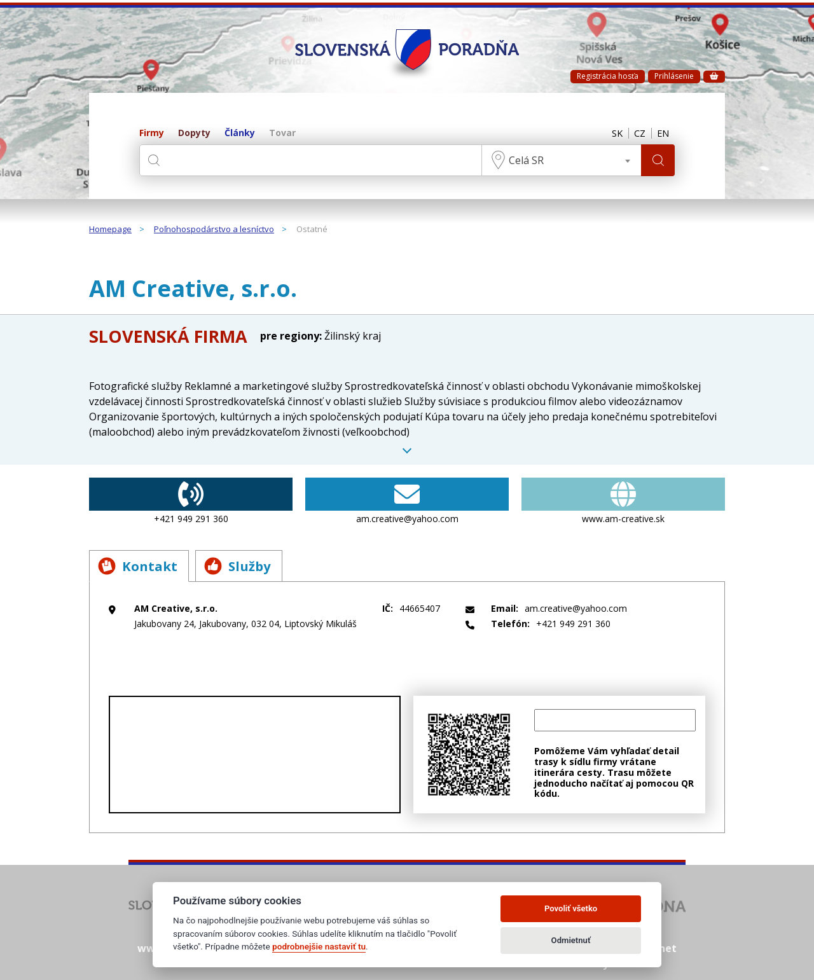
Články (239, 133)
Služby (245, 565)
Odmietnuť (571, 940)
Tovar (282, 133)
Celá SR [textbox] (524, 160)
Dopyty (194, 133)
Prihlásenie (674, 76)
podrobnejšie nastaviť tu (319, 946)
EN (662, 133)
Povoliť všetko (570, 908)
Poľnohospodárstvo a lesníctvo (214, 229)
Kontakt (140, 565)
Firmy (151, 133)
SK (611, 133)
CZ (636, 133)
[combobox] (559, 160)
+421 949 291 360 (191, 501)
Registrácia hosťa (607, 76)
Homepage (110, 229)
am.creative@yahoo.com (407, 501)
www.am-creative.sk (623, 501)
